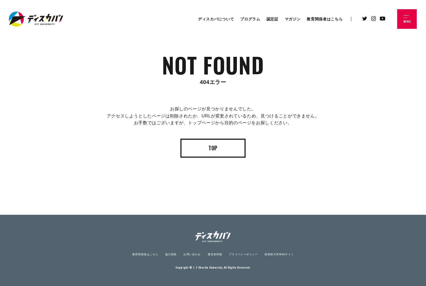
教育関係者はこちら (145, 254)
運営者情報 (215, 254)
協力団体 (171, 254)
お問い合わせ (192, 254)
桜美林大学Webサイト (279, 254)
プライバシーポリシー (243, 254)
